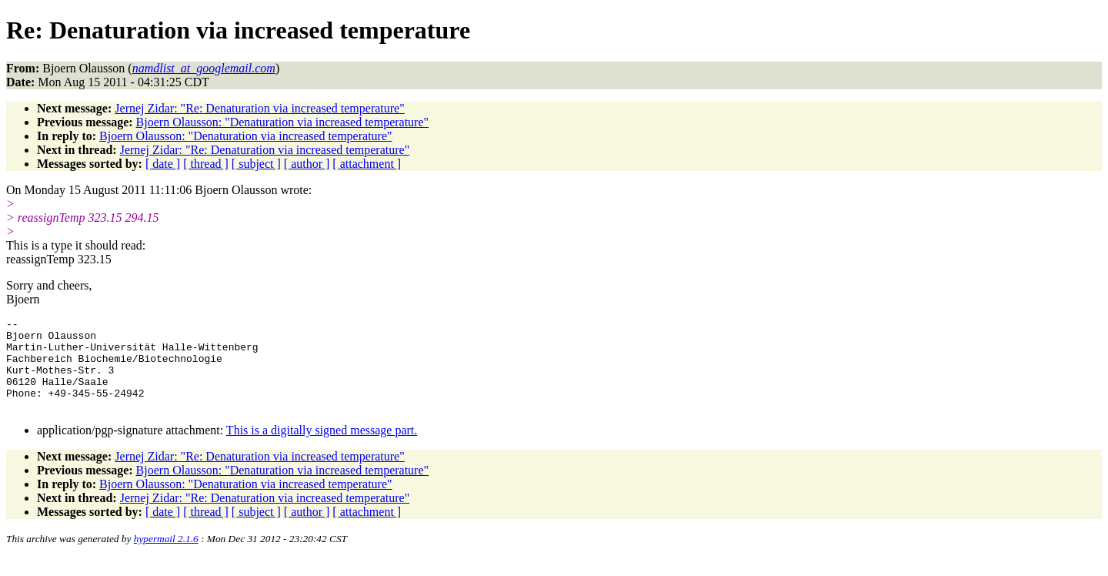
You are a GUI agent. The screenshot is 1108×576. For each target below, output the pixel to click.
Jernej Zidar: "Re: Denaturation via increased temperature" (259, 108)
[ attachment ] (366, 163)
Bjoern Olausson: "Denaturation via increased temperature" (282, 122)
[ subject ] (256, 163)
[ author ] (307, 163)
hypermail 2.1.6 (166, 557)
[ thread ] (206, 163)
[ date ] (162, 163)
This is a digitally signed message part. (321, 448)
